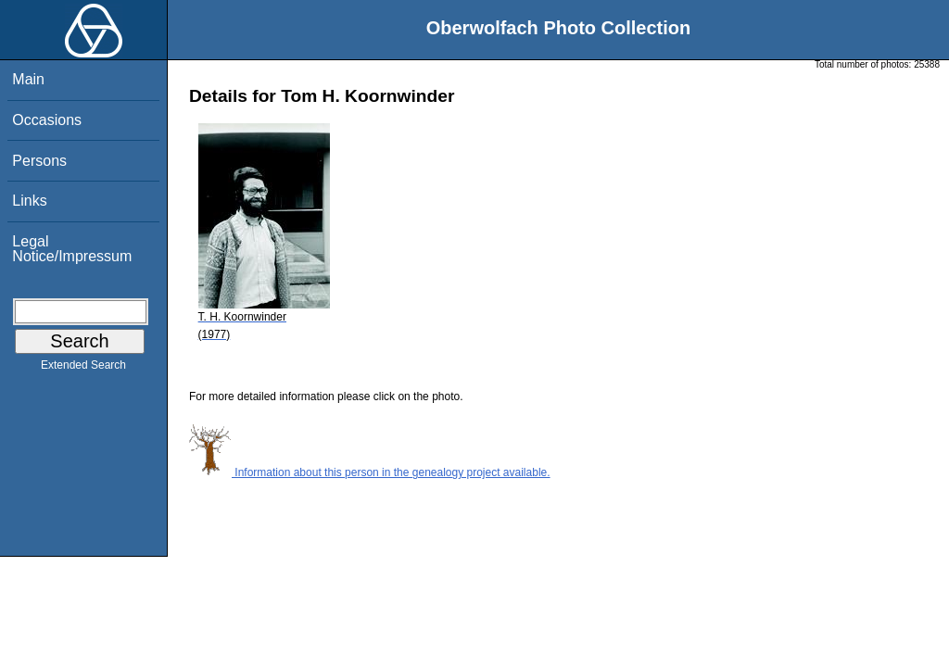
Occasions (47, 120)
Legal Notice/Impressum (72, 248)
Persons (39, 161)
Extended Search (83, 368)
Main (28, 79)
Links (29, 200)
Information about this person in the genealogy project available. (369, 472)
